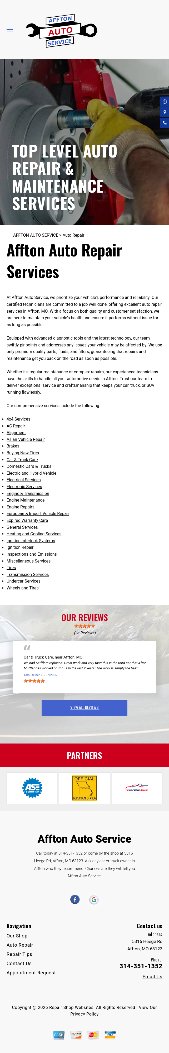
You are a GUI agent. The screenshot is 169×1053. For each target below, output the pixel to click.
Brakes (13, 446)
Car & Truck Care (22, 459)
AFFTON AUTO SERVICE (35, 235)
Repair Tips (19, 954)
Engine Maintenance (25, 500)
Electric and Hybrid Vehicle (31, 473)
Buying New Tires (23, 452)
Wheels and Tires (23, 587)
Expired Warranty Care (27, 520)
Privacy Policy (84, 1014)
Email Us (152, 976)
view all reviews (84, 707)
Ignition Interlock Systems (31, 540)
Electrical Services (24, 479)
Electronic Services (24, 486)
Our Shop (17, 935)
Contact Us (19, 963)
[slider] (84, 626)
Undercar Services (24, 581)
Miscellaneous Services (29, 561)
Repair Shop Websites (71, 1007)
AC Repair (16, 425)
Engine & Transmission (28, 493)
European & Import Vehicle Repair (38, 513)
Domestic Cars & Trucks (29, 466)
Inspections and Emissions (32, 554)
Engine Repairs (20, 506)
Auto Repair (73, 235)
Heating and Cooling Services (34, 533)
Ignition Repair (20, 547)
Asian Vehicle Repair (26, 439)
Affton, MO (72, 657)
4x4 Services (18, 419)
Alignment (16, 432)
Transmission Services (28, 574)
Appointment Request (31, 972)
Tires (11, 567)
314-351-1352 (70, 853)
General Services (22, 527)
